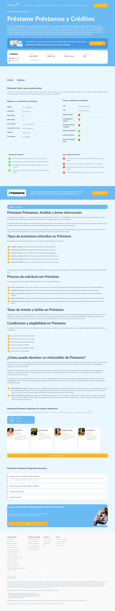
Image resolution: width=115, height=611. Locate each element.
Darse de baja (47, 543)
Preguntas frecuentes (48, 541)
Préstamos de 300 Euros (33, 543)
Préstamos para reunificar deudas (14, 557)
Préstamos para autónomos (13, 566)
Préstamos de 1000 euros (34, 549)
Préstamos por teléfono (12, 570)
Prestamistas (40, 5)
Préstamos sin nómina (12, 553)
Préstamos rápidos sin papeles (13, 551)
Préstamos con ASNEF (12, 547)
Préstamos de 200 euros (33, 541)
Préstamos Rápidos (13, 11)
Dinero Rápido (10, 539)
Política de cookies (60, 543)
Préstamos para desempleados (14, 564)
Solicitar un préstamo (57, 455)
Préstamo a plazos (11, 545)
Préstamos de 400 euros (33, 545)
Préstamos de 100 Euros (33, 539)
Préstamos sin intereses (12, 549)
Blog (85, 5)
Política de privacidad (61, 541)
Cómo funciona (65, 5)
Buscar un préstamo (97, 43)
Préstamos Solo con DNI (12, 559)
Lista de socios (59, 545)
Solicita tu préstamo (101, 5)
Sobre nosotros (76, 5)
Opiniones (21, 80)
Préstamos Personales (12, 543)
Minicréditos (10, 541)
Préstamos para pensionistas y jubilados (16, 568)
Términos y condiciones (61, 539)
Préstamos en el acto (11, 562)
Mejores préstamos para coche (14, 555)
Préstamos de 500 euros (33, 547)
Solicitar (28, 524)
